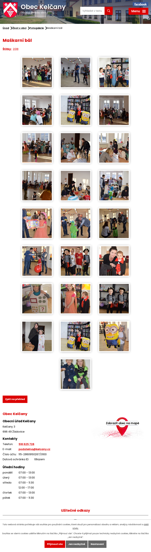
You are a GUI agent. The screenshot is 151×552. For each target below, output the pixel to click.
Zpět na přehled (15, 399)
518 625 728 (26, 444)
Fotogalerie (37, 28)
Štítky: (7, 49)
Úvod (6, 28)
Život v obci (19, 28)
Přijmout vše (55, 544)
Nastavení (97, 544)
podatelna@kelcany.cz (34, 449)
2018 (15, 49)
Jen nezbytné (76, 544)
